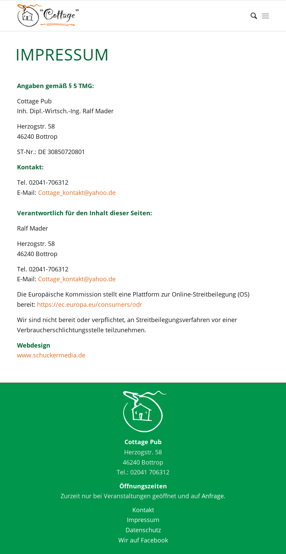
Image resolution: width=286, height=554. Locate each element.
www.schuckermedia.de (52, 355)
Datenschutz (143, 530)
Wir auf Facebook (143, 540)
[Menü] (265, 15)
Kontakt (143, 510)
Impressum (143, 520)
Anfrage (213, 496)
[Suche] (250, 15)
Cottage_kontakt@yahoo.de (77, 192)
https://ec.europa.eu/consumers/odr (89, 304)
